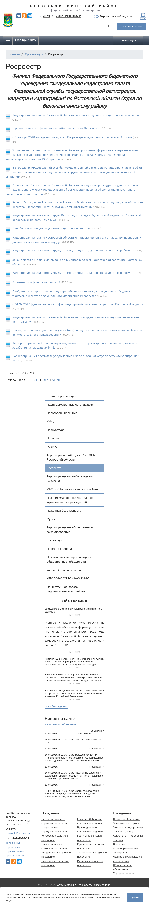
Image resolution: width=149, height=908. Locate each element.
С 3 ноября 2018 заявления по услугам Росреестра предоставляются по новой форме (72, 137)
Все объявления (56, 706)
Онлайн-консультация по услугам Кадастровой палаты (50, 228)
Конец (55, 380)
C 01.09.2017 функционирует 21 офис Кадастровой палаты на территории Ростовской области (77, 304)
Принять (135, 897)
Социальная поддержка (128, 835)
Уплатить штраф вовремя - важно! (36, 282)
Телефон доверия (124, 873)
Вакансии (119, 844)
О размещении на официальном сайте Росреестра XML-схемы (55, 128)
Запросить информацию (128, 827)
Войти (46, 15)
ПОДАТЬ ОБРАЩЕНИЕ (131, 26)
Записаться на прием (126, 823)
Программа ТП (15, 855)
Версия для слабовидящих (117, 16)
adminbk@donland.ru (18, 833)
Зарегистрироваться (68, 15)
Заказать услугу (123, 831)
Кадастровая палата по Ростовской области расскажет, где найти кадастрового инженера (75, 115)
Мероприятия (52, 724)
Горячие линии (15, 851)
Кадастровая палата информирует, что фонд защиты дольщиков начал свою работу (71, 250)
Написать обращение (126, 819)
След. (45, 380)
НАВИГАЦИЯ (129, 40)
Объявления (69, 724)
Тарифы (118, 840)
